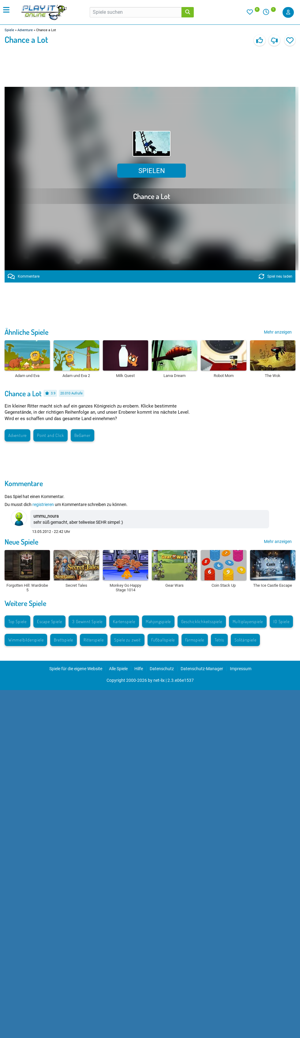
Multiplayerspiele (248, 621)
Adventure (25, 30)
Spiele (9, 30)
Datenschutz (162, 668)
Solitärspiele (245, 639)
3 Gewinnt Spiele (87, 621)
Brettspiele (63, 639)
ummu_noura (46, 516)
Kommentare (23, 276)
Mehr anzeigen (278, 332)
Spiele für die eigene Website (75, 668)
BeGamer (82, 435)
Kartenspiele (124, 621)
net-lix (159, 680)
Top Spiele (17, 621)
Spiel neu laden (275, 276)
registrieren (43, 504)
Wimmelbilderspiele (25, 639)
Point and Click (50, 435)
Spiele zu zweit (127, 639)
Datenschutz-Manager (202, 668)
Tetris (219, 639)
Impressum (240, 668)
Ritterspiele (94, 639)
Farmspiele (194, 639)
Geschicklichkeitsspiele (201, 621)
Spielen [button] (151, 171)
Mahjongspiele (158, 621)
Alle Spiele (118, 668)
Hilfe (138, 668)
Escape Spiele (49, 621)
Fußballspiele (163, 639)
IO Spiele (281, 621)
